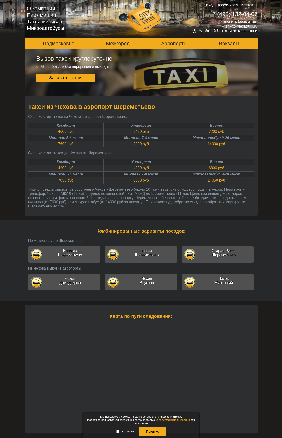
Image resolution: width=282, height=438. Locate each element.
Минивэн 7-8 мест (141, 138)
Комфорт (66, 125)
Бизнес (216, 125)
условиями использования (173, 420)
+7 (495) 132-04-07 (233, 14)
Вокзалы (229, 43)
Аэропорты (174, 43)
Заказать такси (65, 77)
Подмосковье (58, 43)
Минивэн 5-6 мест (66, 138)
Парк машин (41, 15)
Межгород (118, 43)
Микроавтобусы (45, 28)
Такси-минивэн (44, 22)
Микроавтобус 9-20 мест (216, 138)
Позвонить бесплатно (237, 22)
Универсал (141, 125)
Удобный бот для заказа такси (228, 30)
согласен (125, 431)
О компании (41, 8)
